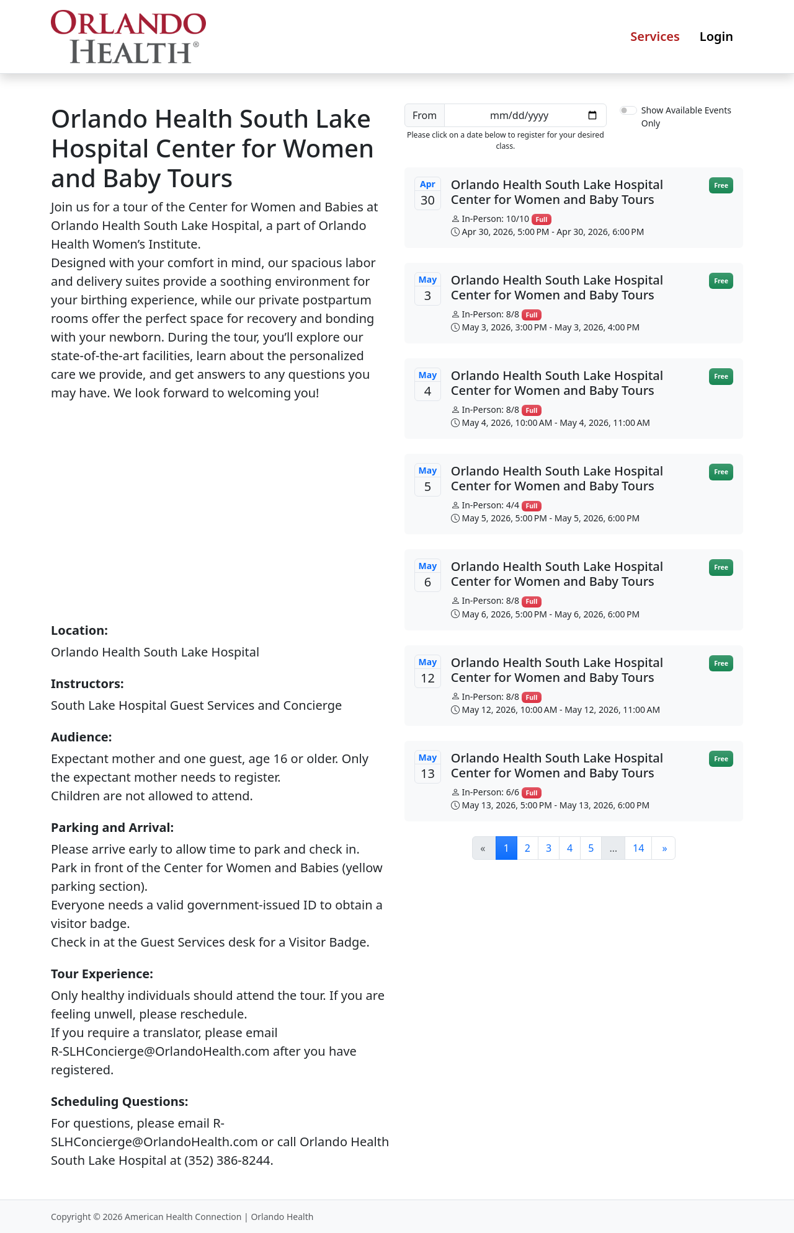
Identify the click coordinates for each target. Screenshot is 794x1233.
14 (638, 848)
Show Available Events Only (686, 116)
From (425, 115)
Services (655, 36)
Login (716, 36)
